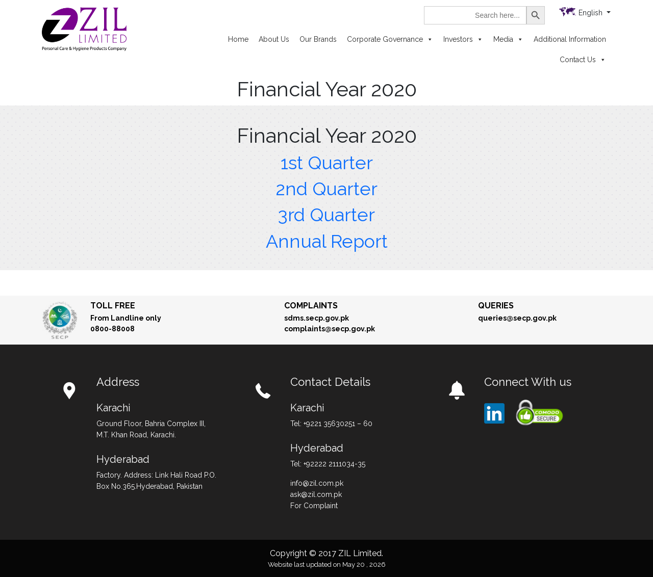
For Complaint (314, 506)
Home (238, 39)
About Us (274, 39)
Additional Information (570, 39)
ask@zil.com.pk (316, 494)
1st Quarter (327, 162)
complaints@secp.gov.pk (329, 329)
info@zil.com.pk (316, 483)
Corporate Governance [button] (390, 39)
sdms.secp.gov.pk (316, 318)
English (592, 13)
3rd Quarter (326, 214)
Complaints (311, 305)
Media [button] (508, 39)
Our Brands (318, 39)
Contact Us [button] (583, 59)
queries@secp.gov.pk (517, 318)
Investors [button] (463, 39)
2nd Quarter (326, 188)
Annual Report (327, 241)
